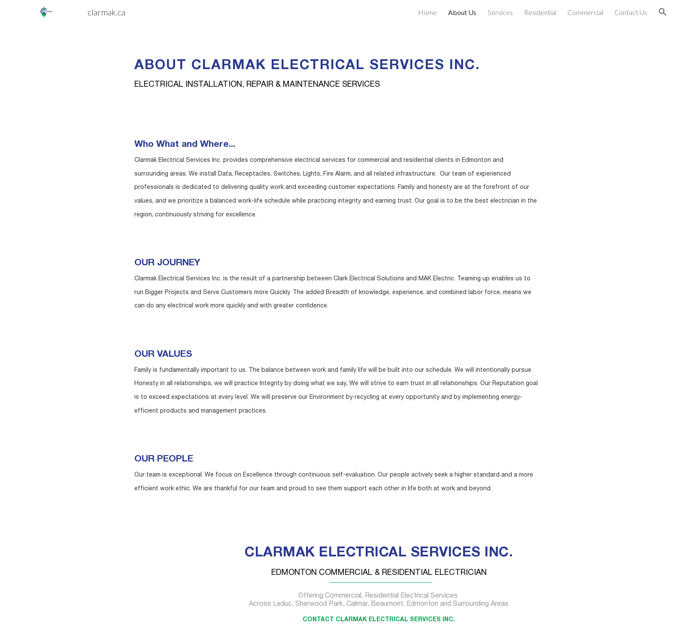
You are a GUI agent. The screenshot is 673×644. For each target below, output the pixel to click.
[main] (336, 68)
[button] (662, 12)
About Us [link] (462, 12)
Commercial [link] (585, 12)
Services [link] (500, 12)
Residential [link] (540, 12)
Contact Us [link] (630, 12)
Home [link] (427, 12)
